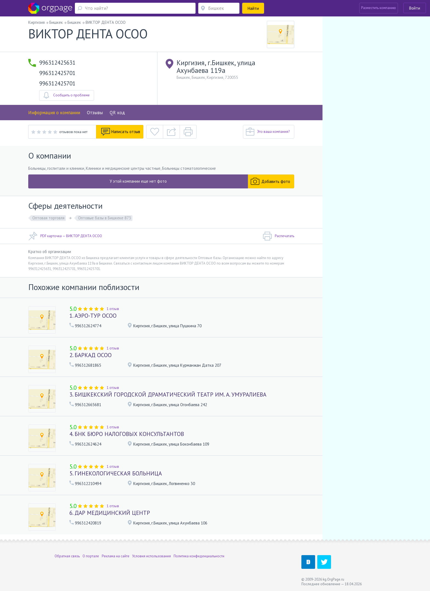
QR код (117, 113)
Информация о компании (54, 113)
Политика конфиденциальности (199, 556)
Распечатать (278, 236)
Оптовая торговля (48, 217)
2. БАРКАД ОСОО (90, 355)
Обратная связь (67, 556)
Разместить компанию (378, 7)
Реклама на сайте (115, 556)
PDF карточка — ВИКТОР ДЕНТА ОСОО (65, 236)
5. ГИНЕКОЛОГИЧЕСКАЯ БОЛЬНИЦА (115, 473)
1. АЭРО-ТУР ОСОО (93, 315)
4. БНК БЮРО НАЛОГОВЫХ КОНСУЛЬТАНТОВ (126, 434)
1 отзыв (113, 308)
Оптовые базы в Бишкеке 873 (104, 217)
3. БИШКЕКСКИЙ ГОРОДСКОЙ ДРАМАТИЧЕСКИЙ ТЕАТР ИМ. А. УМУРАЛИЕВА (167, 394)
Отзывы (95, 113)
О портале (91, 556)
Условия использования (151, 556)
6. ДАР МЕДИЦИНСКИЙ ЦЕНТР (109, 513)
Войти (414, 8)
